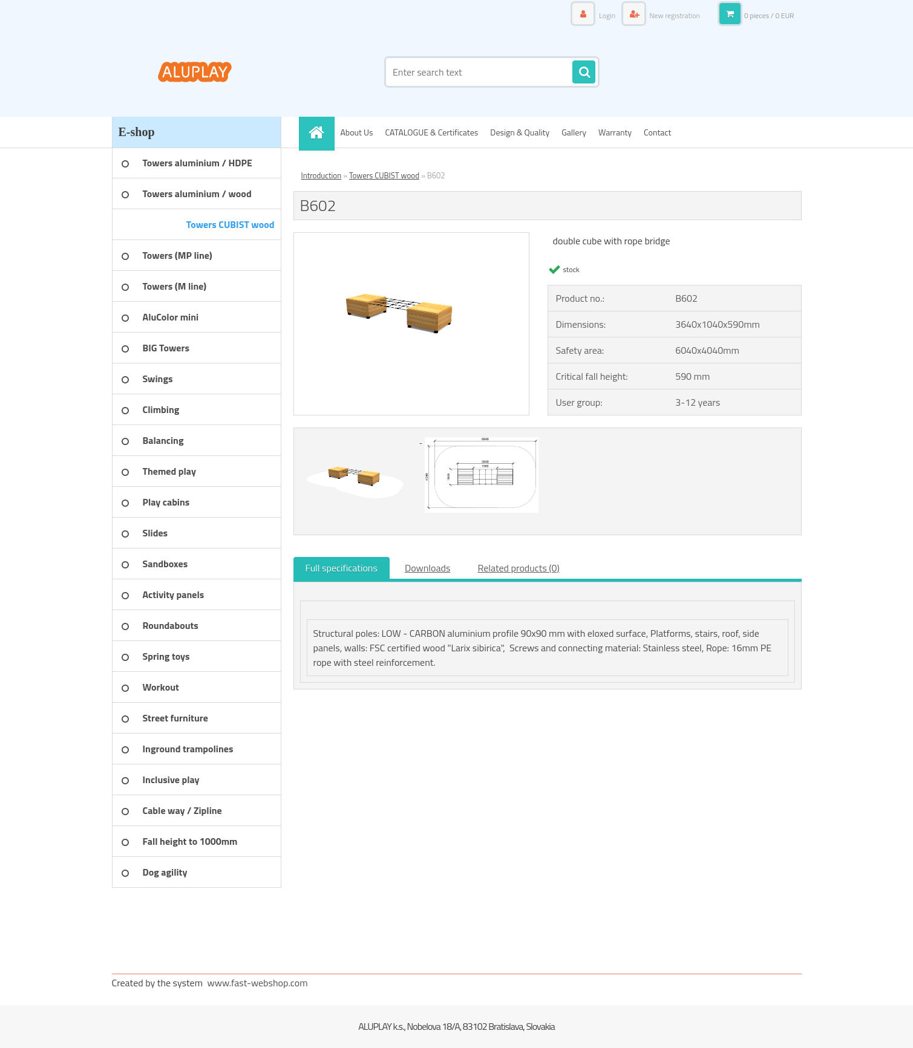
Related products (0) (518, 568)
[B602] (411, 237)
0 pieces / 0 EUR (769, 15)
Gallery (573, 132)
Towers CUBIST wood (384, 175)
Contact (657, 132)
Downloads (428, 568)
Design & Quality (519, 132)
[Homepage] (321, 132)
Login (607, 15)
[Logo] (195, 72)
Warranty (615, 132)
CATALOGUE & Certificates (431, 132)
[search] (584, 72)
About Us (357, 132)
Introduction (321, 175)
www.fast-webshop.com (258, 982)
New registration (674, 15)
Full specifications (342, 568)
